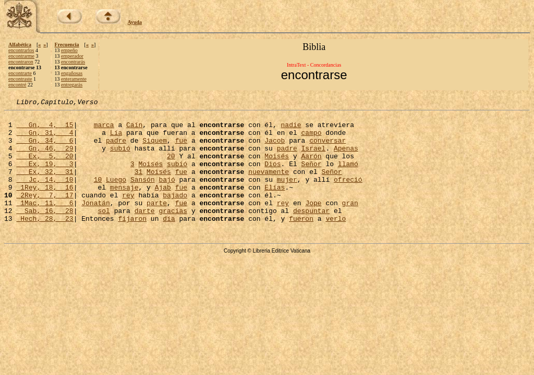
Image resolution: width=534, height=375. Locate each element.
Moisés (276, 166)
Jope (313, 223)
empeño (69, 50)
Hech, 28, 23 (44, 241)
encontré (17, 85)
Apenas (346, 157)
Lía (116, 138)
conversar (327, 148)
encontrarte (20, 73)
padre (116, 148)
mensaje (124, 204)
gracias (173, 232)
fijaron (132, 241)
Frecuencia (67, 44)
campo (311, 138)
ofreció (348, 194)
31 (139, 185)
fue (181, 148)
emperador (72, 56)
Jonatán (95, 223)
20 (171, 166)
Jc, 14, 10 (44, 194)
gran (350, 223)
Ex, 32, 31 (44, 185)
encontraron (20, 62)
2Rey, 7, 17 (44, 213)
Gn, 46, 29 (44, 157)
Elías (274, 204)
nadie (291, 129)
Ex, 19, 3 (44, 176)
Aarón (311, 166)
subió (120, 157)
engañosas (71, 73)
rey (128, 213)
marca (104, 129)
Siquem (154, 148)
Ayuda (135, 22)
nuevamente (268, 185)
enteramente (74, 79)
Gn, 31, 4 (44, 138)
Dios (272, 176)
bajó (167, 194)
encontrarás (73, 62)
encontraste (20, 79)
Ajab (163, 204)
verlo (335, 241)
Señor (311, 176)
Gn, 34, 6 (44, 148)
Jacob (274, 148)
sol (104, 232)
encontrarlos (21, 50)
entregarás (71, 85)
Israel (313, 157)
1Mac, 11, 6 (44, 223)
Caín (134, 129)
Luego (116, 194)
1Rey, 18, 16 (44, 204)
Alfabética (19, 44)
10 (98, 194)
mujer (287, 194)
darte (145, 232)
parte (157, 223)
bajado (175, 213)
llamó (348, 176)
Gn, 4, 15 (44, 129)
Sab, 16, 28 (44, 232)
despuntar (311, 232)
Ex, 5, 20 (44, 166)
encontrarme (21, 56)
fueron (301, 241)
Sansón (142, 194)
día (169, 241)
